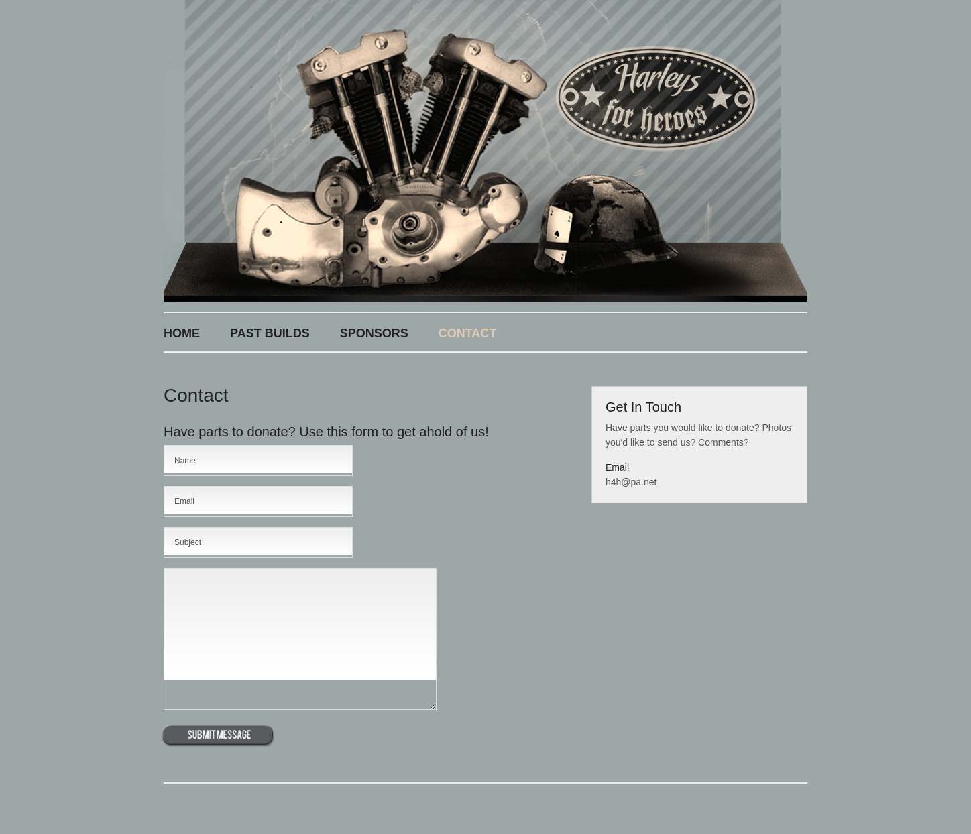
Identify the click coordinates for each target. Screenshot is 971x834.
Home (182, 333)
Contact (468, 333)
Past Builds (270, 333)
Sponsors (374, 333)
